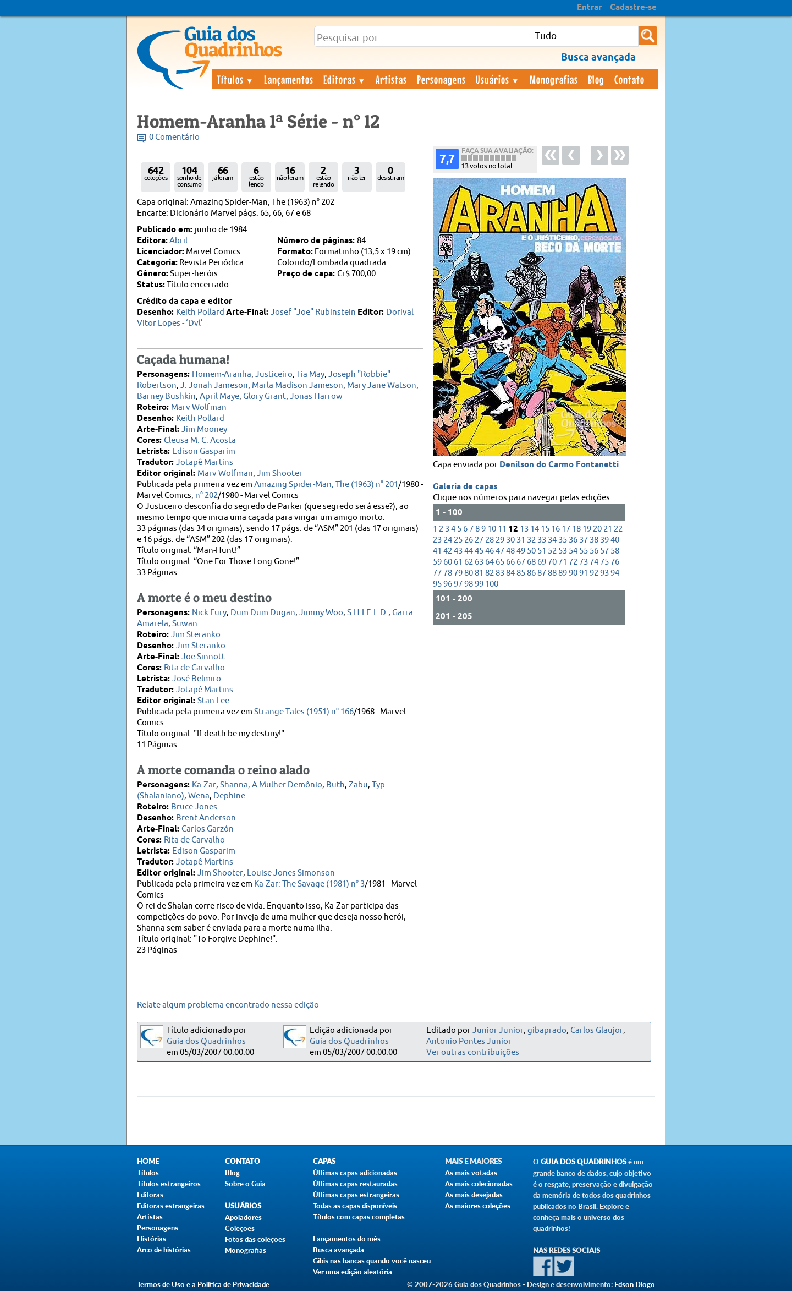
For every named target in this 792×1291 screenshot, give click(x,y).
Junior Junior (498, 1030)
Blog (596, 79)
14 (534, 529)
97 (458, 584)
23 (437, 540)
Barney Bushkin (166, 396)
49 (520, 551)
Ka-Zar (204, 785)
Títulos (235, 79)
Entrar (589, 7)
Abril (178, 241)
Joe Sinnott (203, 657)
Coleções (240, 1228)
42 (447, 551)
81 (479, 573)
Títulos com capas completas (359, 1216)
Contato (629, 79)
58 (614, 551)
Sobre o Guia (245, 1183)
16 (555, 529)
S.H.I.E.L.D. (367, 613)
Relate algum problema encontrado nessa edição (228, 1005)
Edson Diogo (634, 1284)
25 (458, 540)
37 (583, 540)
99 (479, 584)
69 (541, 562)
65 (500, 562)
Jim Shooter (279, 473)
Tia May (310, 374)
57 (604, 551)
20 (597, 529)
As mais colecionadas (479, 1183)
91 (583, 573)
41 (437, 551)
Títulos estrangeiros (169, 1183)
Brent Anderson (206, 818)
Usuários (498, 79)
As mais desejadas (474, 1194)
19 (586, 529)
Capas (324, 1161)
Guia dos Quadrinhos (206, 1041)
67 (520, 562)
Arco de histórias (164, 1249)
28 (489, 540)
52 (552, 551)
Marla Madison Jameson (297, 385)
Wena (199, 796)
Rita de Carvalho (194, 668)
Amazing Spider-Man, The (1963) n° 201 (326, 484)
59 (437, 562)
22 (618, 529)
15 (545, 529)
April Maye (219, 396)
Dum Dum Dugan (262, 613)
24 (447, 540)
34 (552, 540)
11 (502, 529)
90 (573, 573)
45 (479, 551)
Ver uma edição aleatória (352, 1271)
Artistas (391, 79)
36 (573, 540)
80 (468, 573)
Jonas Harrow (316, 396)
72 (573, 562)
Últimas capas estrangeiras (356, 1194)
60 (447, 562)
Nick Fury (209, 613)
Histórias (151, 1238)
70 (552, 562)
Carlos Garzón (208, 829)
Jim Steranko (196, 635)
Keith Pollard (200, 312)
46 (489, 551)
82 (489, 573)
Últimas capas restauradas (355, 1183)
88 (552, 573)
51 (541, 551)
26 (468, 540)
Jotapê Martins (204, 462)
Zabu (358, 785)
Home (148, 1161)
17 (566, 529)
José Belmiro (196, 679)
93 (604, 573)
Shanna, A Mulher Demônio (271, 785)
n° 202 (206, 495)
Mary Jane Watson (381, 385)
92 (594, 573)
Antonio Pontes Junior (469, 1041)
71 (562, 562)
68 (531, 562)
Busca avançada (338, 1249)
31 (520, 540)
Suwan (184, 624)
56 (594, 551)
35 (562, 540)
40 (614, 540)
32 (531, 540)
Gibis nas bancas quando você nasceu (372, 1260)
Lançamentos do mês (347, 1238)
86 (531, 573)
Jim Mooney (204, 429)
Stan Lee (213, 701)
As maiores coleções (477, 1205)
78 (447, 573)
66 (510, 562)
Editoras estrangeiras (171, 1205)
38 (594, 540)
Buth (335, 785)
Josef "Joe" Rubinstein (313, 312)
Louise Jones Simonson (291, 873)
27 (479, 540)
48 (510, 551)
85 (520, 573)
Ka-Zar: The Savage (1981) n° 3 (309, 884)
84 (510, 573)
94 (614, 573)
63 (479, 562)
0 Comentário (174, 137)
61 (458, 562)
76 (614, 562)
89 (562, 573)
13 (524, 529)
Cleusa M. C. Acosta (200, 440)
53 (562, 551)
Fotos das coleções (255, 1239)
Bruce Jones (194, 807)
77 (437, 573)
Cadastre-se (633, 7)
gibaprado (546, 1030)
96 (447, 584)
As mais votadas (471, 1172)
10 (491, 529)
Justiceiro (274, 374)
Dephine (229, 796)
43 (458, 551)
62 (468, 562)
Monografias (554, 79)
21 (607, 529)
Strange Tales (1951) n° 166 (304, 712)
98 (468, 584)
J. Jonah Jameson (214, 385)
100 (491, 584)
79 (458, 573)
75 (604, 562)
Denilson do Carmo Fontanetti (559, 465)
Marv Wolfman (199, 407)
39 (604, 540)
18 (576, 529)
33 (541, 540)
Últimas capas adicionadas (355, 1172)
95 (437, 584)
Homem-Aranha (221, 374)
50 (531, 551)
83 (500, 573)
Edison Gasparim (203, 451)
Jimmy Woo (321, 613)
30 (510, 540)
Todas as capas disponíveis (355, 1205)
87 (541, 573)
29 (500, 540)
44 (468, 551)
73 (583, 562)
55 (583, 551)
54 (573, 551)
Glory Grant (264, 396)
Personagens (441, 79)
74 (594, 562)
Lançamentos (289, 79)
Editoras (344, 79)
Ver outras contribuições (472, 1052)
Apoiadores (243, 1217)
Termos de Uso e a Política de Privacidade (203, 1284)
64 (489, 562)
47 (500, 551)
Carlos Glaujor (596, 1030)
